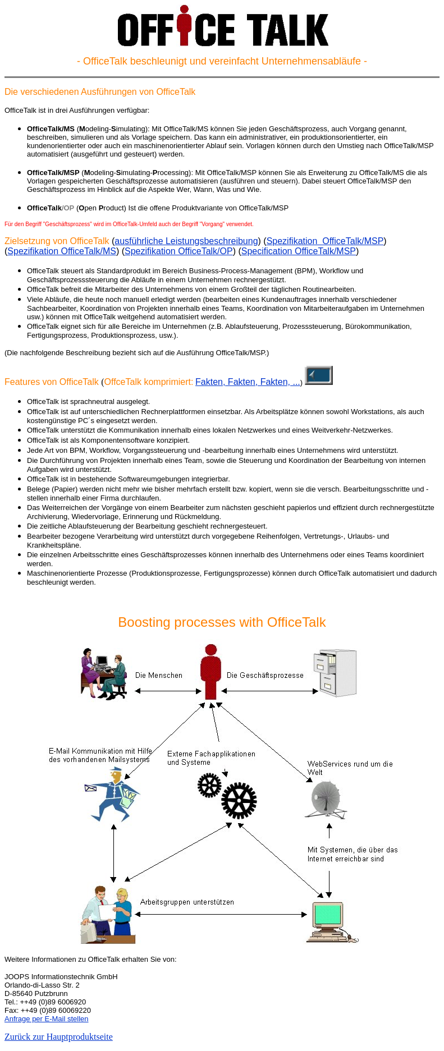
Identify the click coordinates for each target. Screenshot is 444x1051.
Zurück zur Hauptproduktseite (58, 1036)
